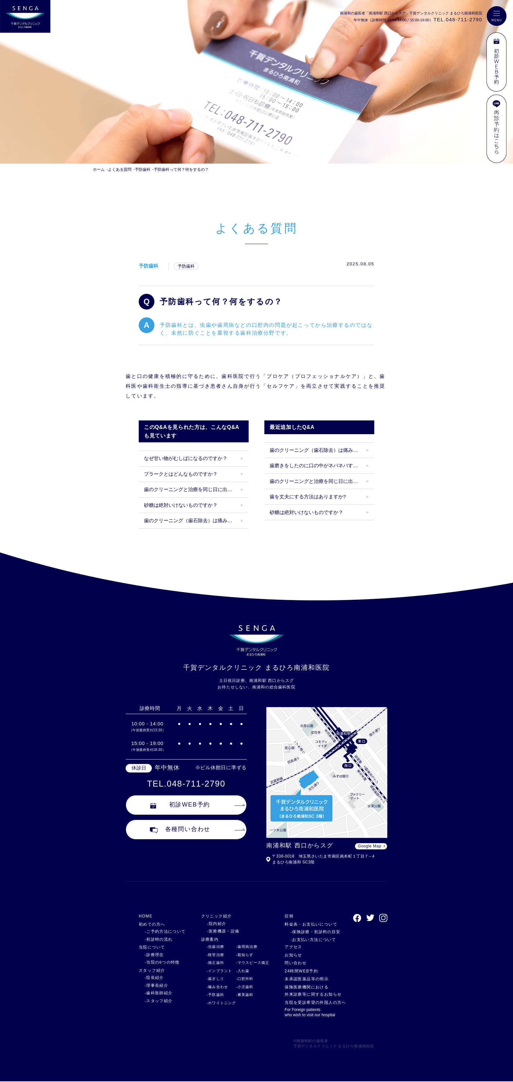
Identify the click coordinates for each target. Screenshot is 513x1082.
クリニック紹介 (214, 915)
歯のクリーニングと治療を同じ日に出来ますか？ (196, 489)
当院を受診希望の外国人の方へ (315, 1002)
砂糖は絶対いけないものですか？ (181, 505)
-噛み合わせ (214, 987)
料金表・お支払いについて (310, 924)
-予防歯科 (212, 995)
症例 (287, 915)
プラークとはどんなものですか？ (181, 474)
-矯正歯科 (212, 963)
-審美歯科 (242, 995)
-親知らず (242, 955)
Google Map (369, 846)
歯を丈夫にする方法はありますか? (308, 496)
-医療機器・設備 (218, 931)
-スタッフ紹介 (157, 1001)
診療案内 (207, 939)
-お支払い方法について (309, 940)
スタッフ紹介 (153, 970)
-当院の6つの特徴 (161, 962)
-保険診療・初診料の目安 (311, 932)
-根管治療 (212, 955)
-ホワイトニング (218, 1003)
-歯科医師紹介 (157, 993)
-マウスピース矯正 (250, 963)
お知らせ (291, 954)
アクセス (291, 946)
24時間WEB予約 (300, 970)
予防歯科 (148, 266)
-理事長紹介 (155, 985)
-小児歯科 (242, 987)
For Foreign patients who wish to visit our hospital (309, 1012)
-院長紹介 (153, 978)
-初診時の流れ (157, 939)
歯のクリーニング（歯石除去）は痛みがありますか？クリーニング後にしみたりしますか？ (196, 520)
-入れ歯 (240, 971)
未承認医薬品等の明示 (305, 978)
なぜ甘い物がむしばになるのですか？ (185, 458)
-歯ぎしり (212, 979)
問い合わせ (294, 962)
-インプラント (216, 971)
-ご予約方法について (163, 931)
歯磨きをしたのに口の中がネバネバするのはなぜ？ (322, 465)
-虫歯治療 (212, 947)
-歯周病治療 (244, 947)
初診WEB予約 (180, 806)
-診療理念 (153, 955)
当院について (153, 947)
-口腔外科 (242, 979)
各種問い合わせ (180, 831)
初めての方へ (153, 924)
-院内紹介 (212, 924)
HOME (146, 915)
